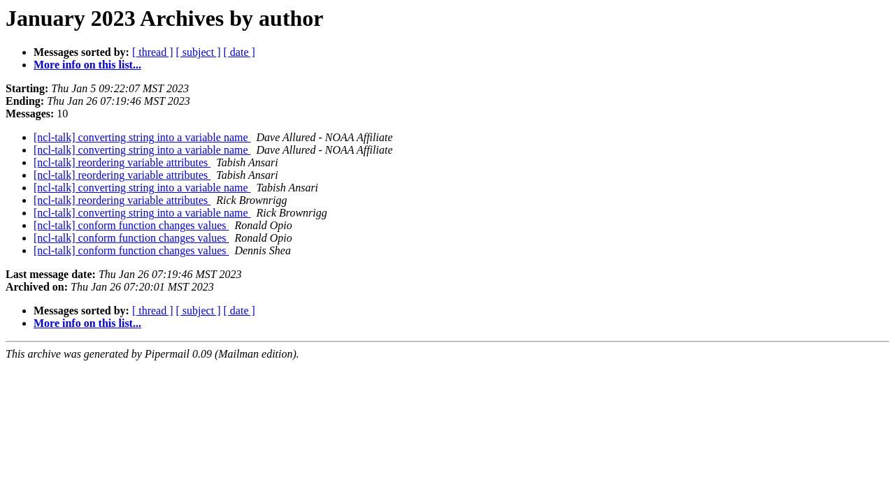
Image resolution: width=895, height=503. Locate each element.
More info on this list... (87, 65)
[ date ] (239, 52)
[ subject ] (198, 52)
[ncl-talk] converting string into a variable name (142, 137)
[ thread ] (152, 52)
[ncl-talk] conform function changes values (131, 225)
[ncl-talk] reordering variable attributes (122, 162)
